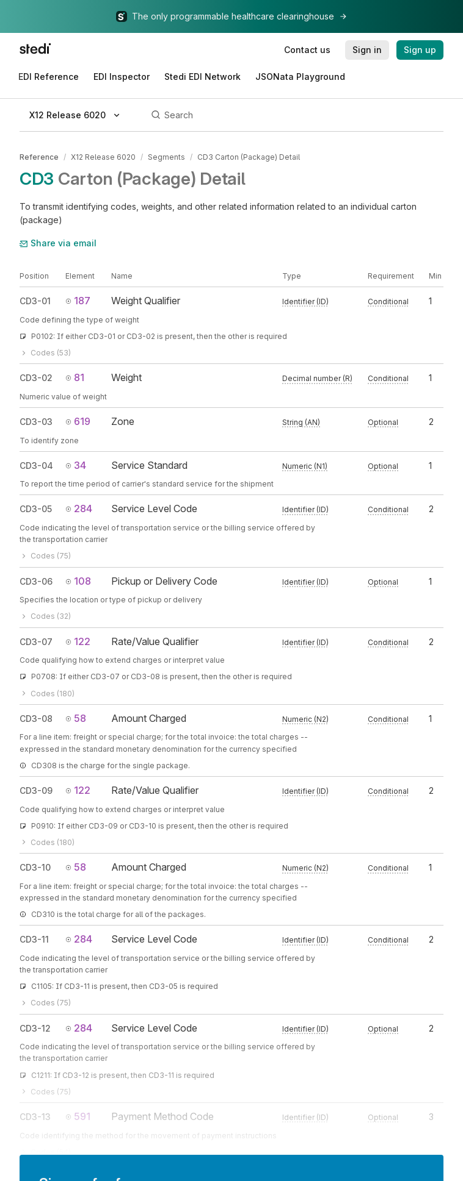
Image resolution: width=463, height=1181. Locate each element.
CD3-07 (36, 642)
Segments (166, 157)
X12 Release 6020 (103, 157)
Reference (39, 157)
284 (78, 508)
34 (75, 465)
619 (77, 421)
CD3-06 (36, 581)
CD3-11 (34, 939)
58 (75, 718)
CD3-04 (36, 465)
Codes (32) (45, 616)
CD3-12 (35, 1028)
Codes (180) (47, 693)
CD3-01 (35, 301)
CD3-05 (36, 509)
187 (77, 300)
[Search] (295, 115)
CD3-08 (36, 718)
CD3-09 (36, 790)
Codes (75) (45, 555)
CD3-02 (36, 378)
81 (74, 377)
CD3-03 (36, 421)
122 (77, 641)
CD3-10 (35, 867)
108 (78, 581)
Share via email (58, 243)
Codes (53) (45, 352)
